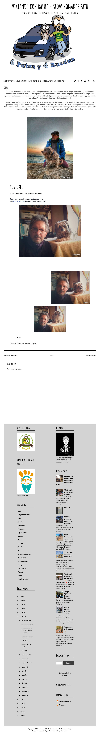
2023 (21, 596)
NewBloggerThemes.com (61, 731)
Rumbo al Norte (48, 81)
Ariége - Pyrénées (67, 593)
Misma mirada (66, 608)
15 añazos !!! (68, 490)
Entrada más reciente (10, 355)
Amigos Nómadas (24, 515)
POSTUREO (16, 186)
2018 (21, 617)
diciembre (25, 621)
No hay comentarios (35, 194)
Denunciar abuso (64, 685)
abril (23, 683)
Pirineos (20, 543)
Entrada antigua (91, 355)
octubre (24, 659)
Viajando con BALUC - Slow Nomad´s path (50, 7)
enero (23, 695)
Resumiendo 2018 (27, 625)
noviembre (25, 655)
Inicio (51, 355)
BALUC (18, 81)
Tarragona (21, 565)
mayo (23, 679)
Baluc (13, 194)
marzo (23, 687)
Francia (20, 536)
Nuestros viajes (26, 81)
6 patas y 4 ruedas (65, 701)
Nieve (20, 540)
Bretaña (20, 522)
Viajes (20, 576)
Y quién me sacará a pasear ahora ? (68, 555)
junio (23, 675)
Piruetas (21, 547)
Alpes (19, 511)
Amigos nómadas (60, 81)
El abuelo (67, 508)
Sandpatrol (41, 731)
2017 (21, 700)
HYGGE (66, 517)
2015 (21, 708)
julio (23, 671)
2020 (21, 608)
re (18, 550)
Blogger (65, 675)
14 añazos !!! (68, 574)
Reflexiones (37, 81)
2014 (21, 712)
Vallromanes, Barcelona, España (26, 343)
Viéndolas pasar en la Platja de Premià (26, 631)
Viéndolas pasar (23, 579)
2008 (21, 716)
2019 (21, 612)
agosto (24, 667)
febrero (24, 691)
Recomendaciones (24, 554)
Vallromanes (20, 194)
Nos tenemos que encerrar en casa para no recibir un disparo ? (65, 480)
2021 (21, 604)
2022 (21, 600)
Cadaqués (21, 529)
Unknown (62, 705)
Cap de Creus (22, 533)
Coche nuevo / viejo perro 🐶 (68, 629)
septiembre (25, 663)
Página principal (9, 81)
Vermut (20, 572)
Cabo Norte (21, 525)
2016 (21, 704)
